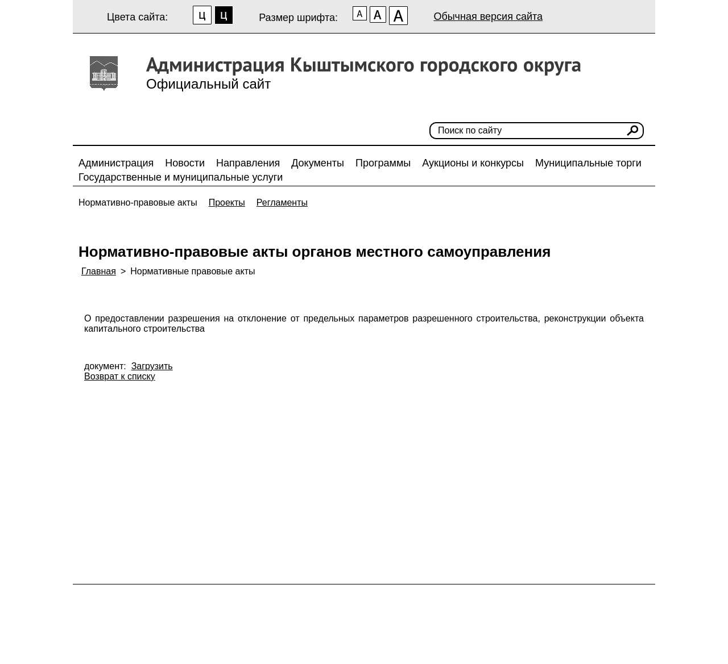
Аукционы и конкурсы (473, 163)
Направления (248, 163)
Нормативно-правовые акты (137, 202)
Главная (98, 271)
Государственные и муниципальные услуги (180, 177)
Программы (383, 163)
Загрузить (152, 366)
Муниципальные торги (588, 163)
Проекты (227, 202)
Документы (317, 163)
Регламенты (282, 202)
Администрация (116, 163)
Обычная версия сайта (488, 16)
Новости (185, 163)
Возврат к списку (119, 376)
